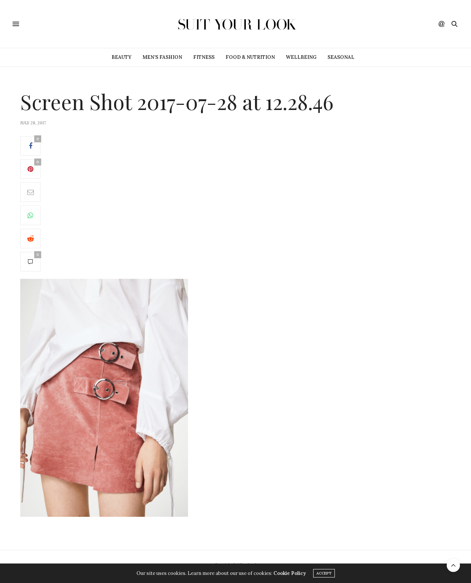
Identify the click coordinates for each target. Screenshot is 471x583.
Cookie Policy (289, 573)
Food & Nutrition (250, 57)
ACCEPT (324, 573)
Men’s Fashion (162, 57)
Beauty (121, 57)
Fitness (204, 57)
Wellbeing (301, 57)
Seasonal (340, 57)
